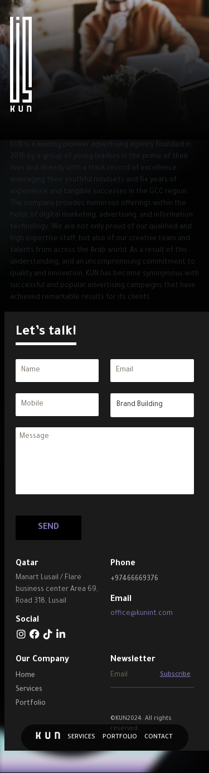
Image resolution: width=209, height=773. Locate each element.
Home (25, 676)
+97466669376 (134, 579)
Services (81, 737)
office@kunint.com (141, 614)
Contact (158, 737)
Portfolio (120, 737)
